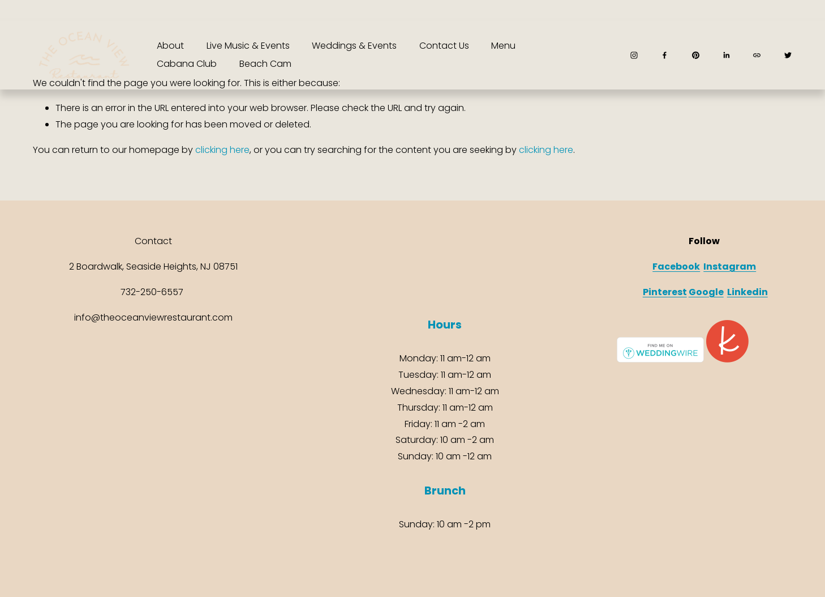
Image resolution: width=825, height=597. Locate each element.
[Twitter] (788, 55)
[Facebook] (664, 55)
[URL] (757, 55)
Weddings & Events (354, 45)
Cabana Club (187, 63)
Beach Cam (265, 63)
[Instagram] (634, 55)
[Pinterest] (695, 55)
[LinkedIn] (726, 55)
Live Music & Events (248, 45)
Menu (503, 45)
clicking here (222, 149)
